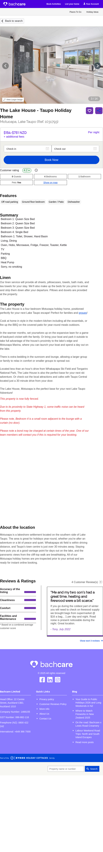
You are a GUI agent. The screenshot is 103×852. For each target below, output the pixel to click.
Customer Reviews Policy (52, 704)
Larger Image (13, 100)
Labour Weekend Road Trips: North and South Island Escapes (87, 734)
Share (99, 110)
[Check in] (28, 148)
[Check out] (75, 148)
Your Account (91, 4)
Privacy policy (46, 699)
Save (89, 110)
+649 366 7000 (22, 731)
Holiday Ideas (92, 12)
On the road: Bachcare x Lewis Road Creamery (88, 724)
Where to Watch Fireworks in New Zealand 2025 (84, 714)
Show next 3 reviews (90, 640)
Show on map (50, 182)
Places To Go (75, 12)
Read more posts (84, 742)
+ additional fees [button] (14, 136)
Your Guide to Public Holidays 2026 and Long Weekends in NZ (88, 702)
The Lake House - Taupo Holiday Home (35, 113)
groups (83, 312)
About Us (44, 713)
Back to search (14, 20)
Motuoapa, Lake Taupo (29, 122)
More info (44, 709)
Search (94, 769)
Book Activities (54, 4)
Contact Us (45, 718)
